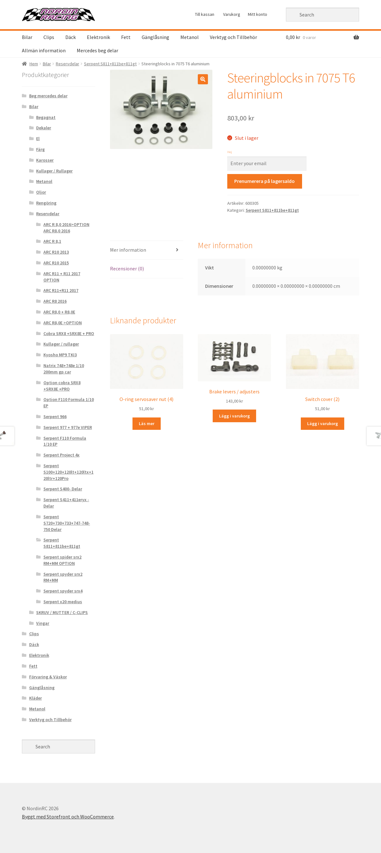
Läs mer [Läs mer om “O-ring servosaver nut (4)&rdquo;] (146, 423)
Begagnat (45, 117)
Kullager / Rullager (54, 171)
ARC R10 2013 (56, 252)
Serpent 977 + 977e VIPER (67, 427)
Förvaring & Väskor (48, 677)
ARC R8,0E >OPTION (62, 323)
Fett (126, 37)
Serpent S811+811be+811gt (110, 64)
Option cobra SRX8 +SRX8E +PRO (62, 386)
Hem (33, 64)
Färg (40, 149)
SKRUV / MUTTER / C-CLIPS (62, 612)
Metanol (189, 37)
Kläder (35, 698)
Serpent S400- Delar (62, 489)
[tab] (146, 250)
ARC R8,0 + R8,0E (59, 312)
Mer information (128, 250)
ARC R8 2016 (55, 301)
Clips (48, 37)
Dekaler (43, 128)
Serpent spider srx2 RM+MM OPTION (62, 560)
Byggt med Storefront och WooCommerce (68, 816)
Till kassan (204, 14)
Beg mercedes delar (48, 96)
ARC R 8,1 (52, 241)
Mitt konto (257, 14)
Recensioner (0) (127, 268)
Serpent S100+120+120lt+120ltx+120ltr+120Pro (68, 472)
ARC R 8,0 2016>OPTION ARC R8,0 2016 (66, 228)
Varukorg (231, 14)
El (38, 138)
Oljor (41, 192)
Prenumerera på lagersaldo (264, 181)
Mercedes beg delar (97, 50)
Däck (70, 37)
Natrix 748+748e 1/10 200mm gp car (63, 369)
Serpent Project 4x (61, 455)
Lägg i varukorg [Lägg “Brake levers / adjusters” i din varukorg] (234, 416)
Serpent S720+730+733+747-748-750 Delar (66, 523)
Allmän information (44, 50)
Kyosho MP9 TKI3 (60, 355)
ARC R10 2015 (56, 263)
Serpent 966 (55, 416)
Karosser (45, 160)
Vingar (42, 623)
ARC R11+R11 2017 (60, 290)
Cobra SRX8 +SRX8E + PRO (68, 333)
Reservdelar (67, 64)
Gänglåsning (155, 37)
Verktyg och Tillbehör (233, 37)
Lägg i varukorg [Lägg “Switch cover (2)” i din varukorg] (322, 423)
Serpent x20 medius (62, 601)
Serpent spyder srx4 (62, 591)
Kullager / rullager (61, 344)
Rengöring (46, 203)
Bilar (27, 37)
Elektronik (98, 37)
